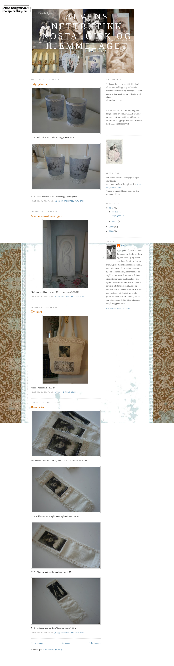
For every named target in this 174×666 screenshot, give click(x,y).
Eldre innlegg (95, 643)
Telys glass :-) (39, 84)
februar (115, 211)
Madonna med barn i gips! (47, 216)
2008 (111, 231)
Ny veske (36, 311)
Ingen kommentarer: (73, 201)
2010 (111, 208)
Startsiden (66, 643)
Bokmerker (38, 407)
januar (115, 221)
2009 (111, 226)
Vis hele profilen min (118, 308)
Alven (124, 246)
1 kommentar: (69, 392)
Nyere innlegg (37, 643)
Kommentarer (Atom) (52, 649)
